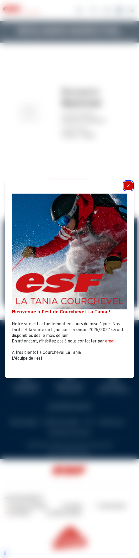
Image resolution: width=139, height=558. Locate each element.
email (110, 341)
